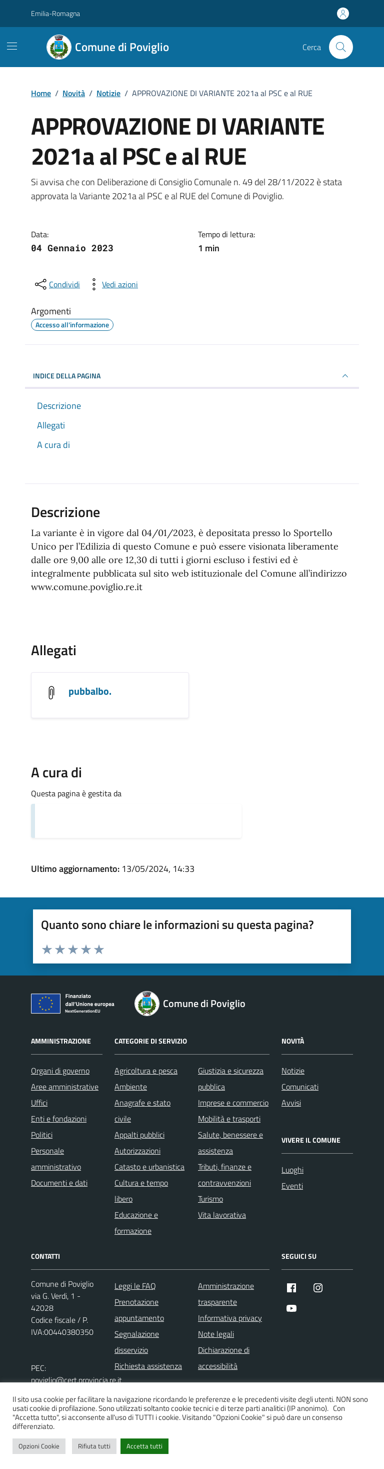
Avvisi (291, 1103)
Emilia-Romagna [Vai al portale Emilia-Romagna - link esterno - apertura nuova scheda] (55, 13)
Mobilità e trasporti (229, 1119)
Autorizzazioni (137, 1151)
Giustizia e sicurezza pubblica (231, 1079)
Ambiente (130, 1087)
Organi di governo (60, 1071)
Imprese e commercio (233, 1103)
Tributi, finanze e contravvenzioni (225, 1175)
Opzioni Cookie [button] (39, 1446)
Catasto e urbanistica (149, 1167)
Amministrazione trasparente (226, 1294)
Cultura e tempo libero (141, 1191)
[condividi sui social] (56, 284)
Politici (41, 1135)
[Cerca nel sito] (341, 47)
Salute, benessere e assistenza (230, 1143)
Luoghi (293, 1170)
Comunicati (300, 1087)
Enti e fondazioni (58, 1119)
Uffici (39, 1103)
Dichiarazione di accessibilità (224, 1358)
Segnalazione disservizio (136, 1342)
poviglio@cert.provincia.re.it (76, 1380)
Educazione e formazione (136, 1223)
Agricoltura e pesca (146, 1071)
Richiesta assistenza (148, 1366)
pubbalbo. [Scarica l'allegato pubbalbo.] (90, 691)
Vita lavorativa (222, 1215)
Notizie (293, 1071)
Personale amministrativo (56, 1159)
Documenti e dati (59, 1183)
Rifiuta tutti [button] (94, 1446)
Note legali (216, 1334)
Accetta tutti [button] (144, 1446)
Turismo (210, 1199)
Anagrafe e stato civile (142, 1111)
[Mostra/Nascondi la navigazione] (12, 46)
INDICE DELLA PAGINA (192, 376)
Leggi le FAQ (135, 1286)
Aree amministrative (64, 1087)
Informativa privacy (230, 1318)
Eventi (292, 1186)
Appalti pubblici (139, 1135)
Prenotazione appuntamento (139, 1310)
